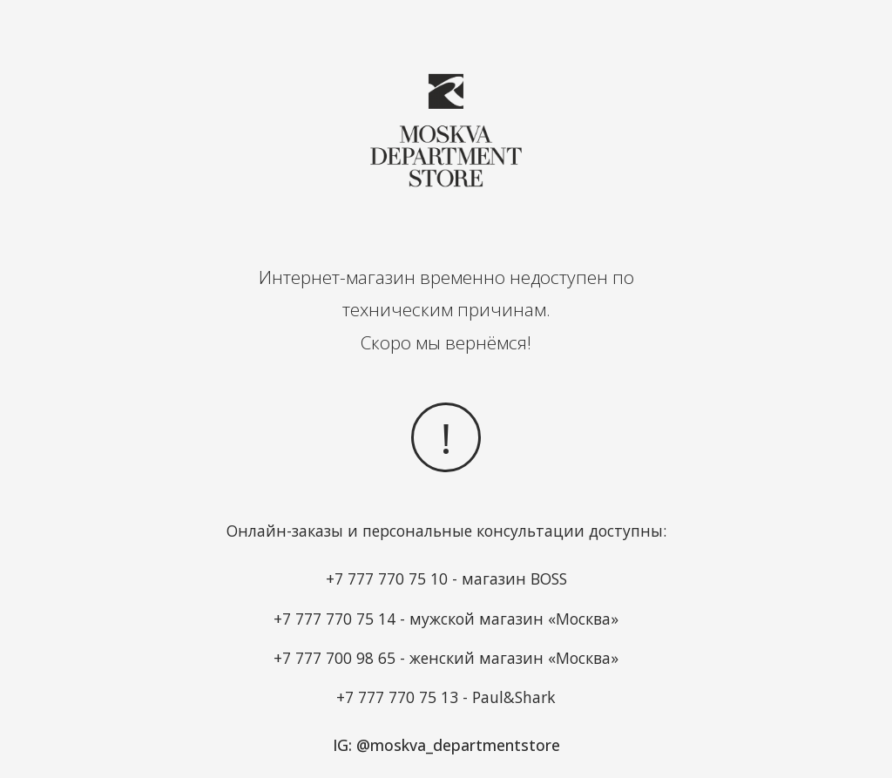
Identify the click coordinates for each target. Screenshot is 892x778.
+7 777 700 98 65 (334, 657)
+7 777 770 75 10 (387, 578)
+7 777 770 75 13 (397, 697)
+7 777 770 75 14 (334, 618)
